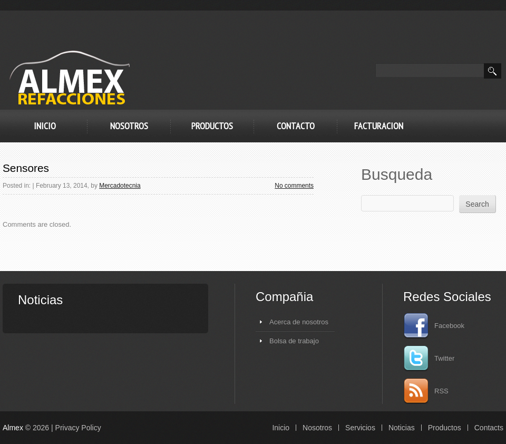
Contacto (296, 126)
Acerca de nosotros (298, 322)
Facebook (433, 326)
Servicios (360, 427)
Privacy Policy (78, 427)
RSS (426, 391)
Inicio (45, 126)
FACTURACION (378, 126)
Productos (212, 126)
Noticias (401, 427)
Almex (13, 427)
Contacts (488, 427)
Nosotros (129, 126)
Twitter (428, 358)
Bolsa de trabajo (294, 341)
